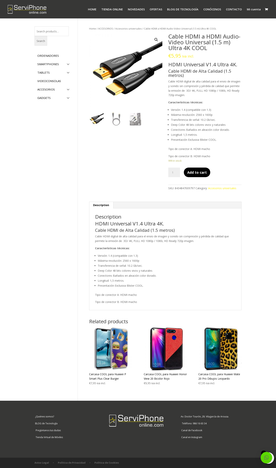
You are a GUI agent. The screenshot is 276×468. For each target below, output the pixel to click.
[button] (266, 457)
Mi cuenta (254, 9)
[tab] (101, 205)
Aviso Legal (41, 462)
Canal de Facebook (191, 430)
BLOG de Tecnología (46, 423)
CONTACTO (234, 9)
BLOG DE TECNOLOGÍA (182, 9)
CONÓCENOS (212, 9)
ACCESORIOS (105, 28)
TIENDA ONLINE (112, 9)
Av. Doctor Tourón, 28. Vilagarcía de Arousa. (204, 416)
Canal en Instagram (191, 437)
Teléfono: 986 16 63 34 (193, 423)
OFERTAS (156, 9)
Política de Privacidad (71, 462)
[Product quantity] (174, 172)
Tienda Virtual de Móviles (48, 437)
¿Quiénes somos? (44, 416)
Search (41, 41)
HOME (92, 9)
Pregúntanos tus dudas (47, 430)
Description (101, 205)
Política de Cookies (106, 462)
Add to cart (197, 172)
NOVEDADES (136, 9)
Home (92, 28)
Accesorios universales (128, 28)
